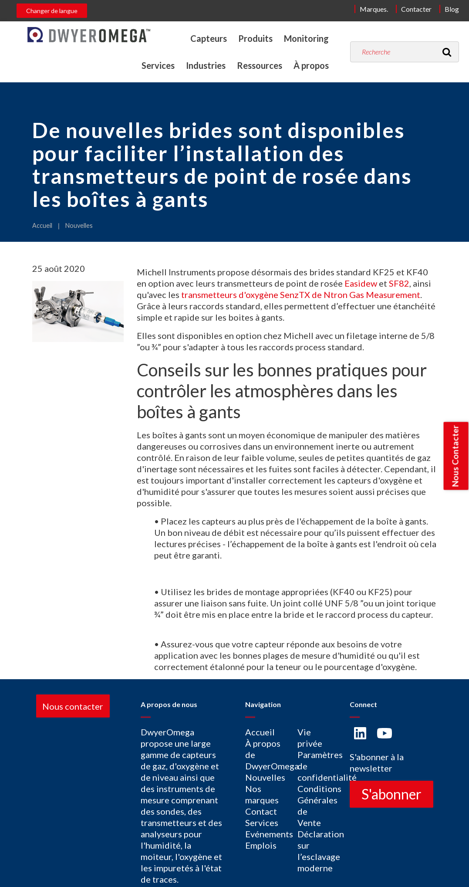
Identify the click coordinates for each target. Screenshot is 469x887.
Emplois (261, 845)
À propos (311, 65)
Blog (452, 9)
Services (158, 65)
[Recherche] (447, 52)
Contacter (416, 9)
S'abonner (391, 793)
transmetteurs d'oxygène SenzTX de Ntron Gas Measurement (300, 294)
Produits (255, 38)
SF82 (399, 283)
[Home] (88, 34)
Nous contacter (72, 706)
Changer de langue (52, 10)
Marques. (374, 9)
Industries (206, 65)
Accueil (42, 225)
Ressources (259, 65)
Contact (261, 811)
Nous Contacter (455, 456)
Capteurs (208, 38)
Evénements (269, 834)
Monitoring (306, 38)
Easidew (360, 283)
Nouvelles (79, 225)
